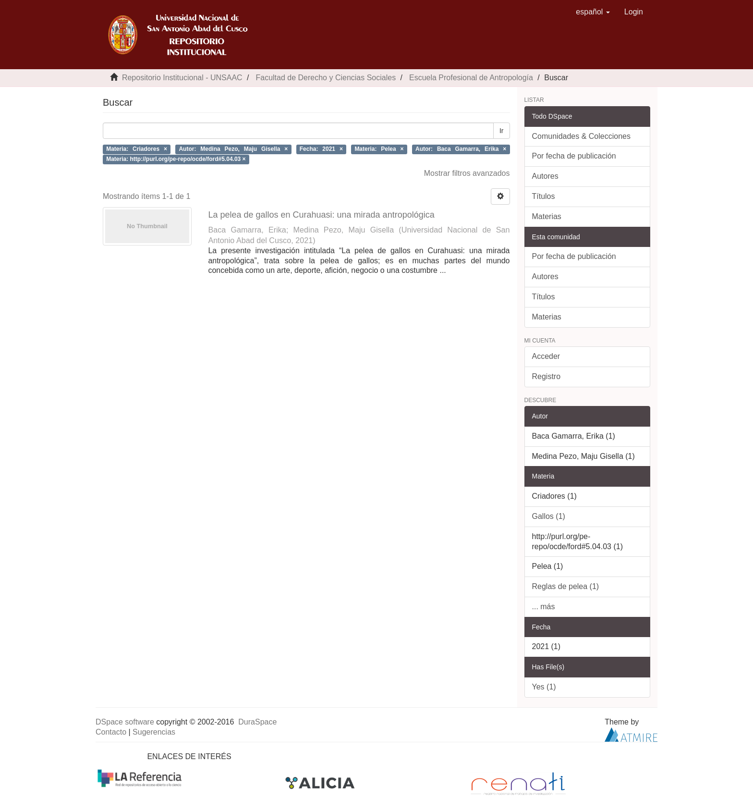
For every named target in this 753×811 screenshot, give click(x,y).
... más (543, 606)
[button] (593, 12)
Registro (546, 376)
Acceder (546, 356)
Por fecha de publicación (574, 156)
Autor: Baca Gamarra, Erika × (460, 149)
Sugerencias (154, 732)
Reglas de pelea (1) (565, 586)
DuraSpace (257, 722)
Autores (545, 176)
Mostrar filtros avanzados (467, 173)
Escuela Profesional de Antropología (471, 78)
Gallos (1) (548, 516)
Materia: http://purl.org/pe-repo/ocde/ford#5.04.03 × (175, 159)
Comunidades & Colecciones (581, 136)
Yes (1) (544, 687)
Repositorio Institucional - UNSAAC (182, 78)
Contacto (111, 732)
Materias (546, 216)
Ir (501, 131)
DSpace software (125, 722)
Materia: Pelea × (378, 149)
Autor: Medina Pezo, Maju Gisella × (233, 149)
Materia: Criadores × (136, 149)
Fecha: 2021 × (321, 149)
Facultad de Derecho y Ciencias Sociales (325, 78)
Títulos (543, 196)
